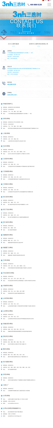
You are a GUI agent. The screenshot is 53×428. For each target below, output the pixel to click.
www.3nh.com (12, 95)
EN (50, 0)
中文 (45, 0)
